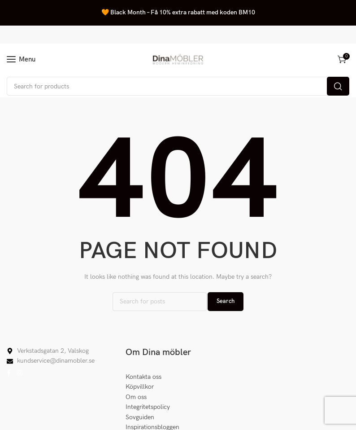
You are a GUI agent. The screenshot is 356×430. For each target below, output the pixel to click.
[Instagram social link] (20, 373)
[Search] (178, 86)
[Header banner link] (178, 13)
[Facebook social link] (9, 373)
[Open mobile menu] (21, 59)
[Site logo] (178, 59)
